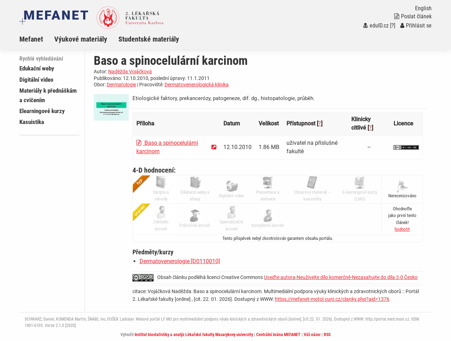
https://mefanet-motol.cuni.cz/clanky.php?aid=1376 (332, 299)
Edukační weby (36, 68)
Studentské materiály (148, 39)
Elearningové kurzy (42, 110)
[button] (402, 229)
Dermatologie (121, 84)
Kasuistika (31, 121)
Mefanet (31, 39)
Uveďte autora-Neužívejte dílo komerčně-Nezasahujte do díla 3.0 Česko (341, 277)
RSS (327, 334)
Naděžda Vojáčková (130, 71)
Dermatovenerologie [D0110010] (180, 261)
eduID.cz (376, 25)
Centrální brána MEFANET (278, 334)
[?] (392, 25)
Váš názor (312, 334)
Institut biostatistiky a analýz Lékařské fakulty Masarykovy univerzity (194, 334)
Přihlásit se (416, 25)
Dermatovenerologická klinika (197, 84)
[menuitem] (36, 39)
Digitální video (36, 79)
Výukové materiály (80, 39)
